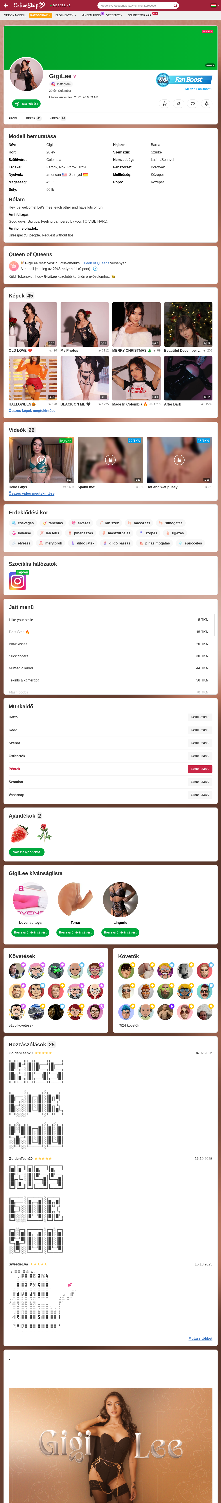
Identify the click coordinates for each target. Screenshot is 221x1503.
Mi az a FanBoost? (198, 89)
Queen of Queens (95, 263)
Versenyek (114, 15)
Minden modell (15, 15)
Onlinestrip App (140, 15)
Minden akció (92, 15)
